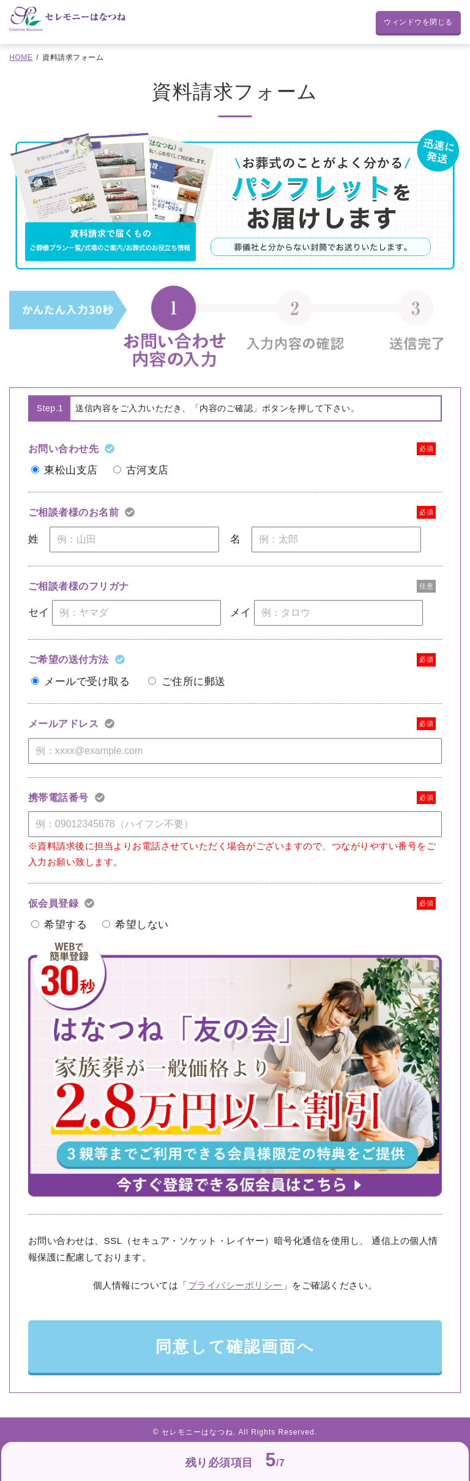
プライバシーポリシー (235, 1285)
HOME (20, 57)
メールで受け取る (87, 681)
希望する (65, 925)
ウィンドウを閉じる (418, 22)
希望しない (142, 925)
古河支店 (147, 470)
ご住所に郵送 (194, 681)
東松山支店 (71, 470)
